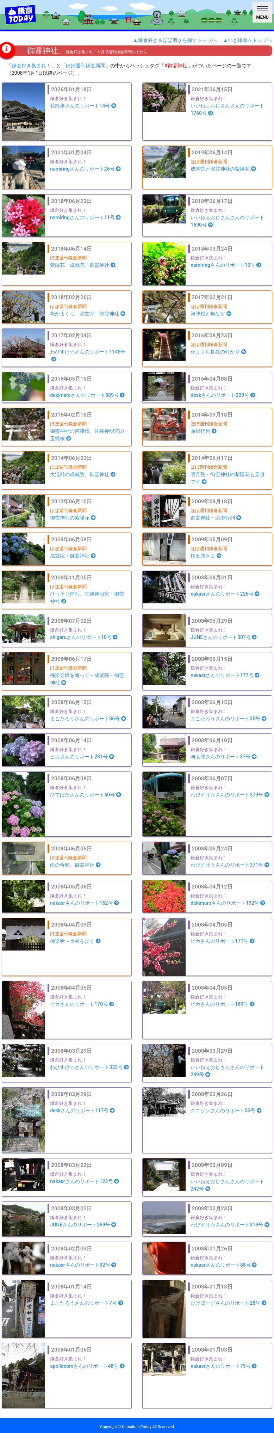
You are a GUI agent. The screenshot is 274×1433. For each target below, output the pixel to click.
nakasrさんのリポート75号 (224, 1366)
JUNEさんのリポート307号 (224, 637)
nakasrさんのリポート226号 (225, 594)
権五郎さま (206, 556)
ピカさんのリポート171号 (222, 941)
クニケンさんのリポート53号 (226, 1110)
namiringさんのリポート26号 (85, 169)
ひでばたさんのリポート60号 (85, 795)
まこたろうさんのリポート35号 (228, 718)
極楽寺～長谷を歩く (75, 941)
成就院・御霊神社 (73, 556)
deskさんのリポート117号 (82, 1110)
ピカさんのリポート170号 (82, 1004)
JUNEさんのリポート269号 (83, 1225)
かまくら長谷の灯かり (218, 352)
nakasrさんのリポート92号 (83, 1265)
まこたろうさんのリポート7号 (86, 1303)
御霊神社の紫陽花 (73, 518)
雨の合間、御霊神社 (75, 865)
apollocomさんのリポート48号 (87, 1366)
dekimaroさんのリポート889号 (87, 395)
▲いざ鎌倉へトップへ (247, 40)
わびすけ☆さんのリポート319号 (230, 1225)
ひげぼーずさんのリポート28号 (228, 1303)
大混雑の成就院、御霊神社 (83, 474)
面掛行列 (204, 431)
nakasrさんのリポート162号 (84, 903)
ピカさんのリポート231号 (82, 756)
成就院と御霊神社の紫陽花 (223, 169)
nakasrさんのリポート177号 (225, 675)
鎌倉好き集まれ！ (31, 65)
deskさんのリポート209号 (223, 395)
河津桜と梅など (211, 313)
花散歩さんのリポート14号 (83, 106)
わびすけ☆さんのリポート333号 (89, 1067)
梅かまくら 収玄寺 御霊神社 (87, 313)
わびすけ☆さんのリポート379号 (230, 795)
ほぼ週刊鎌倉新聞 (85, 65)
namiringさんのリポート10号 (226, 265)
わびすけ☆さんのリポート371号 (230, 865)
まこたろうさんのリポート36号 (88, 718)
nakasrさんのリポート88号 (224, 1265)
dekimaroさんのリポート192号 (228, 903)
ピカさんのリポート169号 (222, 1004)
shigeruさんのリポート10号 (84, 637)
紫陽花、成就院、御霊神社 (83, 265)
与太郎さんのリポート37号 (223, 756)
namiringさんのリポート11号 (85, 217)
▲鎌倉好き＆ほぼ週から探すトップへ (175, 40)
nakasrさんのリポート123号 (84, 1181)
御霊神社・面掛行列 (216, 518)
